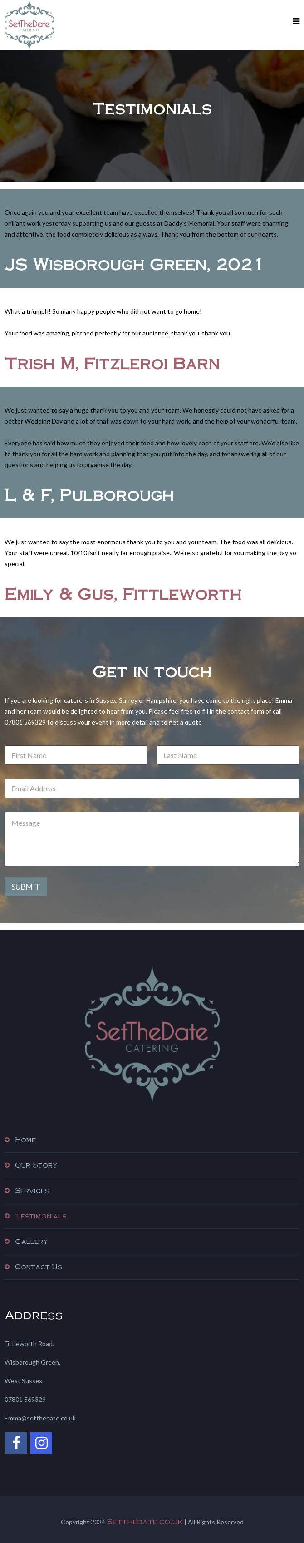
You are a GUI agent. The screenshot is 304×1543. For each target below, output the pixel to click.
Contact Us (38, 1266)
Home (25, 1139)
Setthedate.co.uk (145, 1521)
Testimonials (41, 1215)
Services (32, 1190)
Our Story (36, 1164)
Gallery (31, 1241)
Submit (25, 887)
